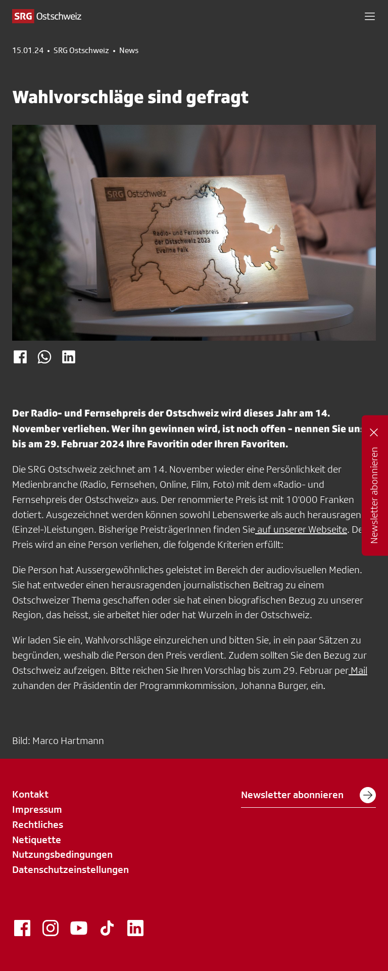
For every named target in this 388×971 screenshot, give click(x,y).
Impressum (37, 809)
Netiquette (36, 839)
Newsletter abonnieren (308, 795)
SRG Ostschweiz (81, 50)
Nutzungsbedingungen (62, 854)
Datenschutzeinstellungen (70, 869)
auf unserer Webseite (301, 529)
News (128, 50)
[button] (370, 16)
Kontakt (30, 794)
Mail (358, 670)
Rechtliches (37, 824)
